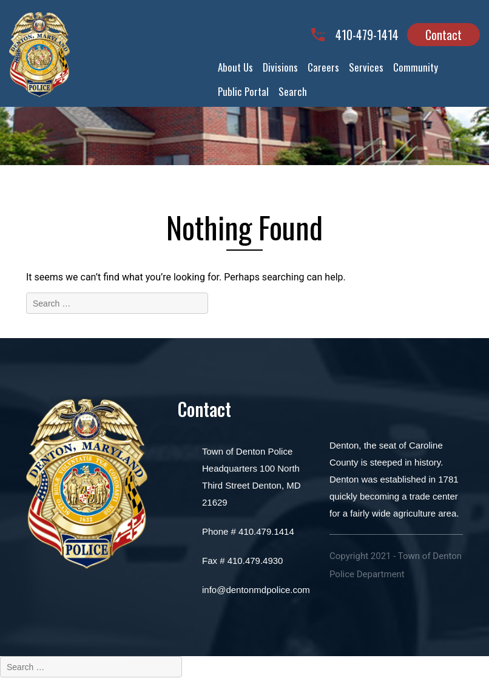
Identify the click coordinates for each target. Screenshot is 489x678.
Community (415, 67)
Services (366, 67)
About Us (235, 67)
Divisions (280, 67)
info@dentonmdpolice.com (256, 590)
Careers (323, 67)
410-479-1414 (367, 35)
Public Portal (243, 91)
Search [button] (292, 91)
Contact (443, 34)
